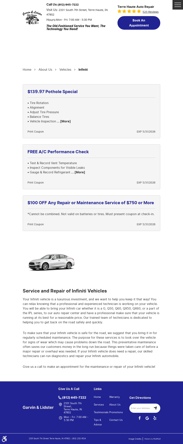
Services (99, 404)
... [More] (63, 121)
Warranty (114, 397)
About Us (45, 69)
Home (27, 69)
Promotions (116, 412)
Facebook (139, 418)
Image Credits (135, 439)
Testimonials (101, 412)
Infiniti (83, 69)
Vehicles (65, 69)
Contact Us (116, 420)
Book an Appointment (139, 23)
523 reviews (151, 12)
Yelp (155, 418)
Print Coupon (36, 132)
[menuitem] (101, 397)
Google (147, 418)
